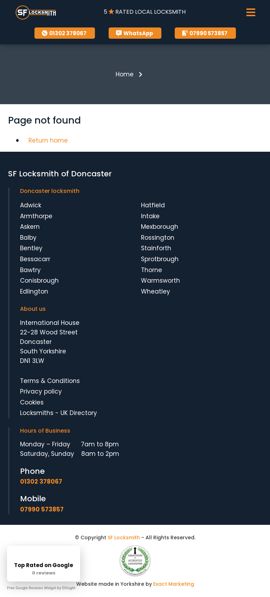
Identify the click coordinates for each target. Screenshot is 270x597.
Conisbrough (39, 280)
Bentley (31, 248)
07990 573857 (204, 33)
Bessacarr (35, 259)
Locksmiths (36, 413)
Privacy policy (41, 391)
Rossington (157, 237)
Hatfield (153, 205)
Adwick (30, 205)
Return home (48, 140)
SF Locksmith (124, 537)
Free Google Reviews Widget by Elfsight (41, 588)
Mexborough (159, 226)
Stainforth (156, 248)
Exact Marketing (173, 583)
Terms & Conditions (50, 381)
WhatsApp (134, 33)
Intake (150, 216)
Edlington (34, 291)
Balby (28, 237)
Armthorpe (36, 216)
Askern (30, 226)
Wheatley (155, 291)
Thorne (151, 270)
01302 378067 (63, 33)
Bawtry (30, 270)
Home (125, 74)
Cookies (32, 402)
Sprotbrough (160, 259)
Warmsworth (160, 280)
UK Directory (78, 413)
